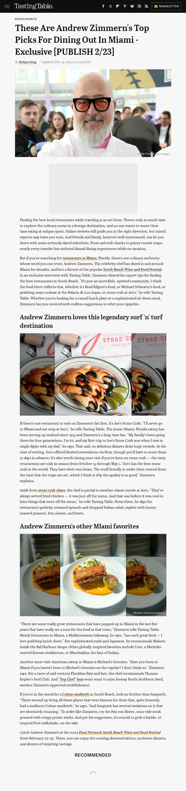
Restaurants (26, 19)
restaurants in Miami (79, 257)
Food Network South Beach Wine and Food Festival (119, 732)
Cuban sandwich (75, 694)
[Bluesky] (132, 7)
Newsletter (166, 6)
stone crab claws (51, 490)
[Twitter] (111, 7)
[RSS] (147, 7)
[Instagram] (139, 7)
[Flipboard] (118, 7)
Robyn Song (27, 62)
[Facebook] (103, 7)
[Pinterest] (125, 7)
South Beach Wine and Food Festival (132, 269)
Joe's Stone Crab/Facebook (149, 412)
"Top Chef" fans (71, 679)
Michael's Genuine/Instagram (148, 613)
